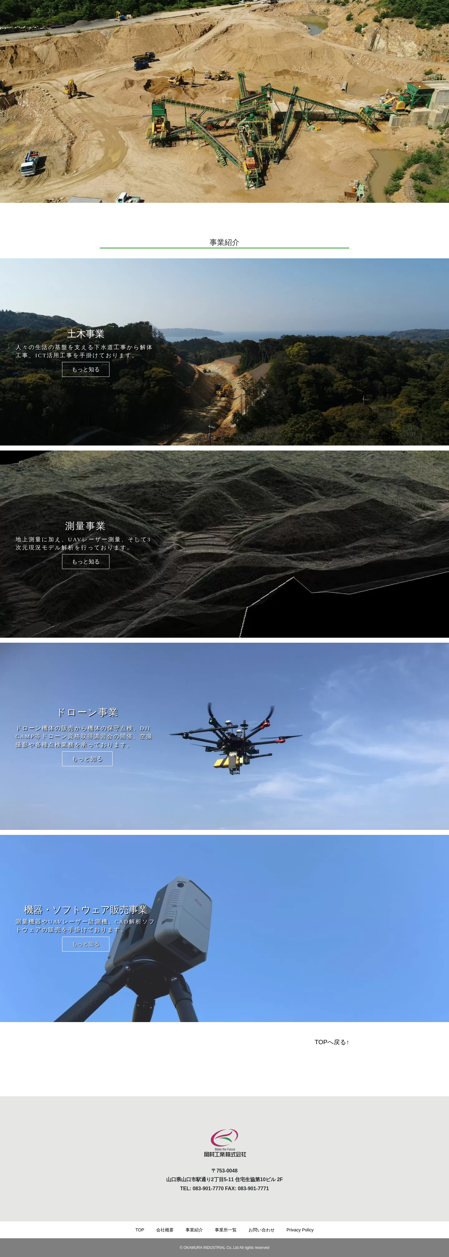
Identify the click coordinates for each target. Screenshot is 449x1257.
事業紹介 (194, 1229)
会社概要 (165, 1229)
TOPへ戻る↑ (332, 1042)
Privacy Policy (300, 1229)
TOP (139, 1229)
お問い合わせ (262, 1229)
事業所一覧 (226, 1229)
